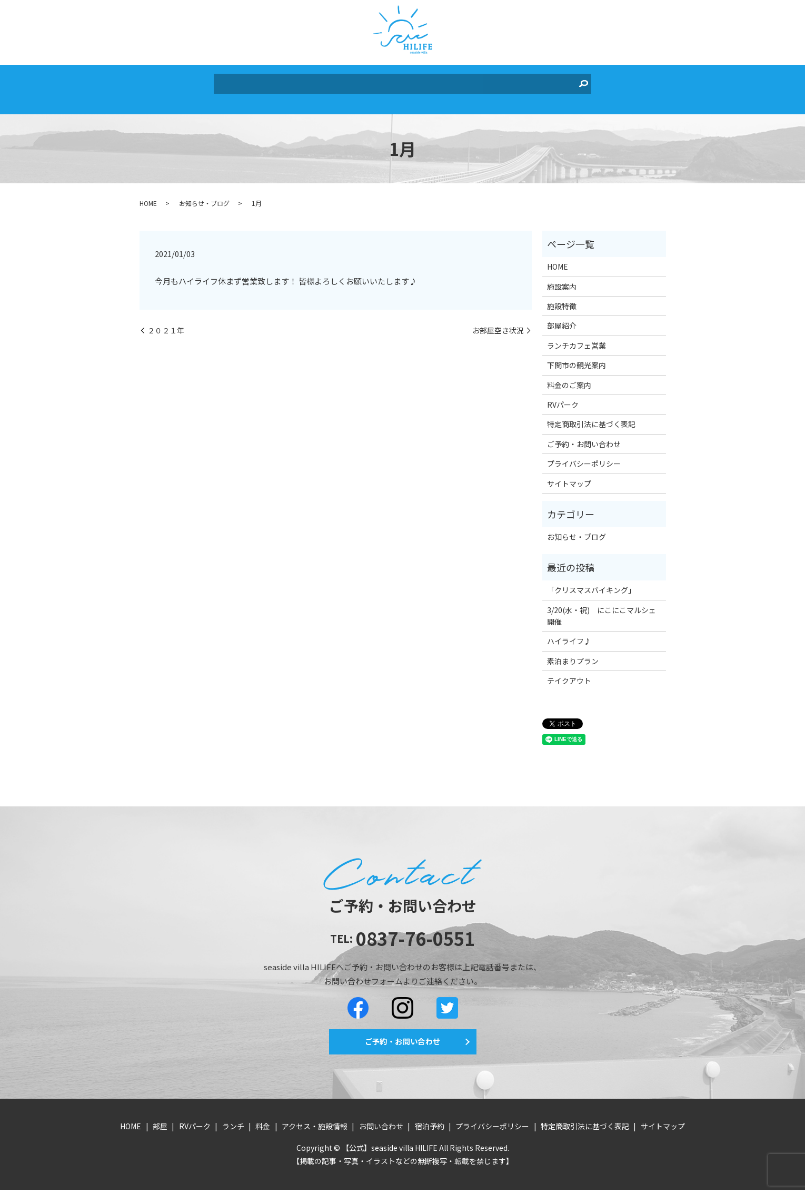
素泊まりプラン (573, 653)
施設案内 (562, 278)
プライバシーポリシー (584, 455)
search (573, 83)
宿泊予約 (544, 82)
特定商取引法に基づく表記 (591, 416)
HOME (240, 82)
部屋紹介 (562, 318)
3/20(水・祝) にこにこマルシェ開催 (601, 608)
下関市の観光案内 (576, 357)
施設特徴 (562, 298)
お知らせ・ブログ (204, 195)
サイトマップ (569, 475)
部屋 (268, 82)
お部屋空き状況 (498, 323)
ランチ (340, 82)
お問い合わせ (494, 82)
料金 (368, 82)
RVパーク (302, 82)
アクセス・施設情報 (423, 82)
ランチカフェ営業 (576, 337)
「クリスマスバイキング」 (591, 582)
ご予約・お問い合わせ (584, 436)
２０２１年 (165, 323)
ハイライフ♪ (569, 633)
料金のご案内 (569, 377)
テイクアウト (569, 672)
